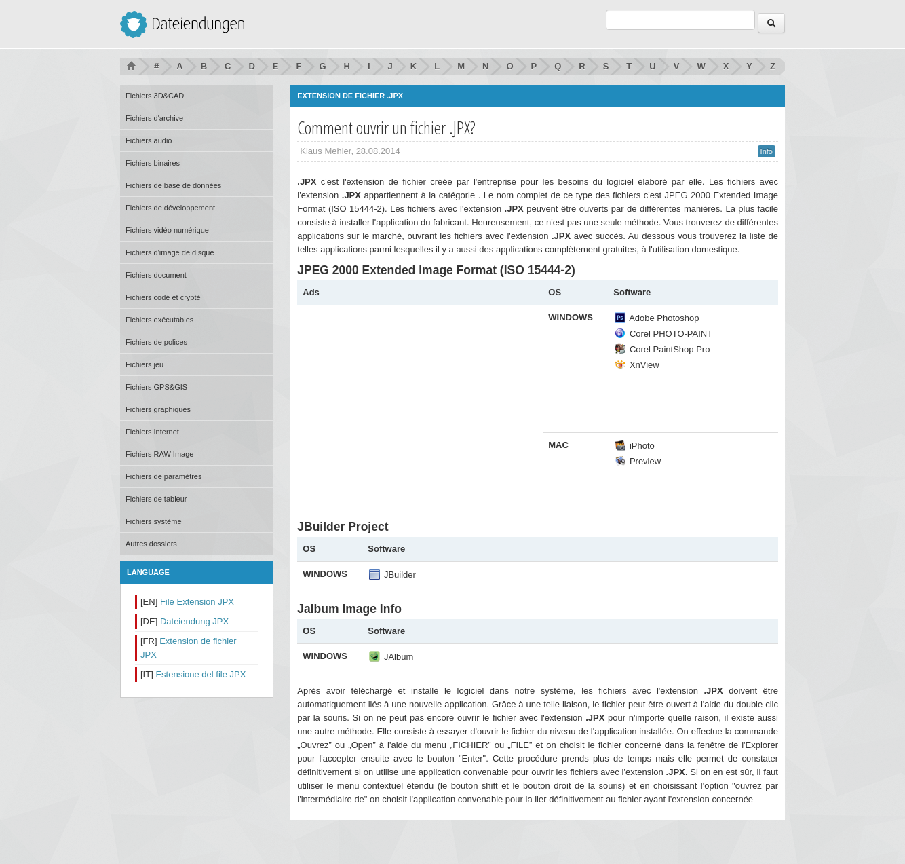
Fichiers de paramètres (164, 476)
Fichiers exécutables (159, 320)
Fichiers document (156, 275)
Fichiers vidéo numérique (167, 230)
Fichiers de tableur (156, 499)
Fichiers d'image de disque (170, 252)
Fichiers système (154, 521)
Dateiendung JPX (194, 621)
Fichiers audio (149, 140)
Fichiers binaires (153, 163)
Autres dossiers (151, 544)
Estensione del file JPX (200, 674)
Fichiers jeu (144, 364)
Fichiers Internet (152, 432)
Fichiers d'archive (154, 118)
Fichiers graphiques (158, 409)
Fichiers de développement (170, 208)
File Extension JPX (197, 602)
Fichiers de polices (156, 342)
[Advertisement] (417, 406)
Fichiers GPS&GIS (156, 387)
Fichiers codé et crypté (163, 297)
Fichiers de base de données (173, 185)
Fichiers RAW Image (159, 454)
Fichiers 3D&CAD (155, 96)
